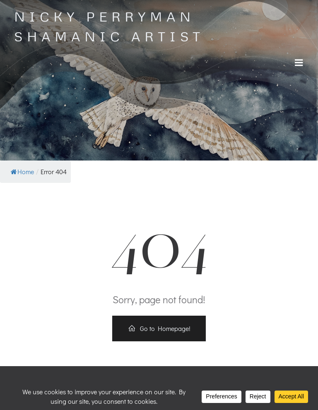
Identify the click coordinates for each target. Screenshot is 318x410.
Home (22, 171)
